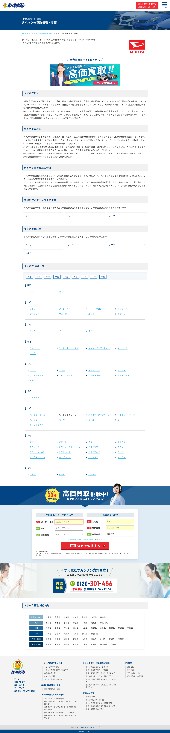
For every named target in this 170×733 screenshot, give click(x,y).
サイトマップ (19, 688)
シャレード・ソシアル (68, 348)
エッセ (91, 313)
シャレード (34, 348)
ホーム (16, 679)
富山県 (57, 628)
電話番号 (96, 528)
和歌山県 (95, 633)
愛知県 (121, 628)
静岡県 (112, 628)
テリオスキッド (36, 375)
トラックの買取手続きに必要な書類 (99, 703)
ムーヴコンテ (65, 457)
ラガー (33, 474)
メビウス (121, 457)
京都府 (57, 633)
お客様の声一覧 (50, 673)
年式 (43, 528)
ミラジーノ (122, 447)
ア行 (39, 276)
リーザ (70, 245)
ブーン (120, 419)
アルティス (34, 313)
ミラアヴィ (122, 442)
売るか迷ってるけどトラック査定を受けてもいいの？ (60, 716)
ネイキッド (34, 397)
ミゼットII (63, 442)
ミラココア (93, 447)
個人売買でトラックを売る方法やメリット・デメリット (102, 685)
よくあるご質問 (50, 676)
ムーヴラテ (93, 457)
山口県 (85, 639)
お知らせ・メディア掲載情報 (24, 691)
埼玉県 (76, 622)
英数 (29, 276)
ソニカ (28, 252)
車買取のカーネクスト (90, 727)
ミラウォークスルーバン (69, 447)
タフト (33, 370)
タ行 (66, 276)
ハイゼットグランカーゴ (99, 414)
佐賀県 (57, 644)
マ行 (94, 276)
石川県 (67, 628)
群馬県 (67, 622)
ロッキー (92, 474)
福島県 (103, 617)
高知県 (121, 639)
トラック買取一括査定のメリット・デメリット (102, 680)
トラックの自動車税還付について (56, 670)
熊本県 (76, 644)
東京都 (94, 622)
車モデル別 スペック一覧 (95, 699)
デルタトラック (95, 375)
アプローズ (122, 308)
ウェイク (63, 313)
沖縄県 (114, 644)
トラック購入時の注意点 (95, 709)
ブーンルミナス (36, 424)
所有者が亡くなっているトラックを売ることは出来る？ (60, 708)
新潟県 (48, 628)
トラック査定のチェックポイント (98, 667)
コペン (28, 215)
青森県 (57, 617)
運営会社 (130, 667)
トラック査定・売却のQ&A (54, 698)
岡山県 (67, 639)
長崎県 (67, 644)
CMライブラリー (20, 682)
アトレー (29, 245)
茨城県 (48, 622)
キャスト (34, 331)
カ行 (48, 276)
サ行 (57, 276)
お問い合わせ (19, 685)
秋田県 (85, 617)
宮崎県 (94, 644)
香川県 (103, 639)
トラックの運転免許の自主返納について (100, 706)
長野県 (94, 628)
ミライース (34, 447)
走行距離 (45, 535)
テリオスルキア (66, 375)
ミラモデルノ (94, 452)
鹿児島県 (104, 644)
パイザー (63, 419)
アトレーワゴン (95, 308)
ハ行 (85, 276)
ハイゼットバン (36, 419)
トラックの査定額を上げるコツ (97, 670)
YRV (60, 291)
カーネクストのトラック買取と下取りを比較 (102, 676)
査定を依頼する (85, 545)
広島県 (76, 639)
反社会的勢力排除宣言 (135, 676)
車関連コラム (91, 696)
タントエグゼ (94, 370)
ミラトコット (65, 452)
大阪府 (67, 633)
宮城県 (76, 617)
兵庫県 (76, 633)
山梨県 (85, 628)
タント (70, 215)
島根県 (57, 639)
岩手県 (67, 617)
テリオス (121, 370)
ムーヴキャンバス (37, 457)
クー (61, 331)
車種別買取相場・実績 (52, 689)
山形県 (94, 617)
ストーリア (122, 348)
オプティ (113, 245)
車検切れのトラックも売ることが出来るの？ (60, 712)
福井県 (76, 628)
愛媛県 (112, 639)
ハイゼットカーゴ (37, 414)
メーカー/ (47, 522)
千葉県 (85, 622)
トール (33, 380)
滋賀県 (48, 633)
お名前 (95, 522)
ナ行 (75, 276)
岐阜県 (103, 628)
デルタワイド (123, 375)
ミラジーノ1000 (37, 452)
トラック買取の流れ (51, 667)
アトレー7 (63, 308)
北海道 (48, 617)
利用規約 (71, 539)
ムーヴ (112, 215)
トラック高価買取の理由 (53, 679)
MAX (32, 291)
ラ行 (103, 276)
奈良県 (85, 633)
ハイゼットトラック (126, 414)
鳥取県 (48, 639)
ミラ (90, 442)
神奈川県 (104, 622)
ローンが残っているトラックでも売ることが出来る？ (60, 702)
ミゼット (34, 442)
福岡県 (48, 644)
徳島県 (94, 639)
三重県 (130, 628)
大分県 (85, 644)
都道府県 (96, 534)
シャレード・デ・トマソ (99, 348)
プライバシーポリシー (85, 539)
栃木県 (57, 622)
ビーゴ (91, 419)
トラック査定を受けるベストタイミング (100, 673)
